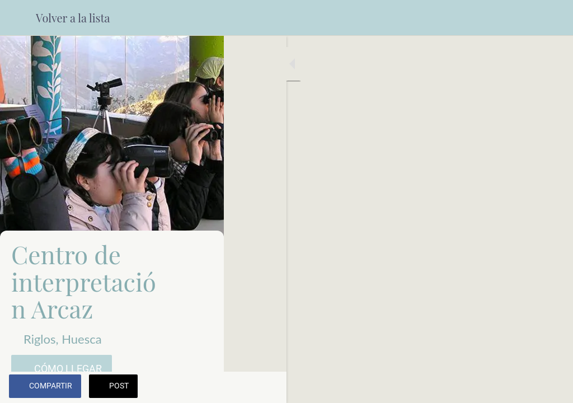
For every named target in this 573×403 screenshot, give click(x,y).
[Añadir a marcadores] (550, 387)
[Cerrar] (18, 18)
